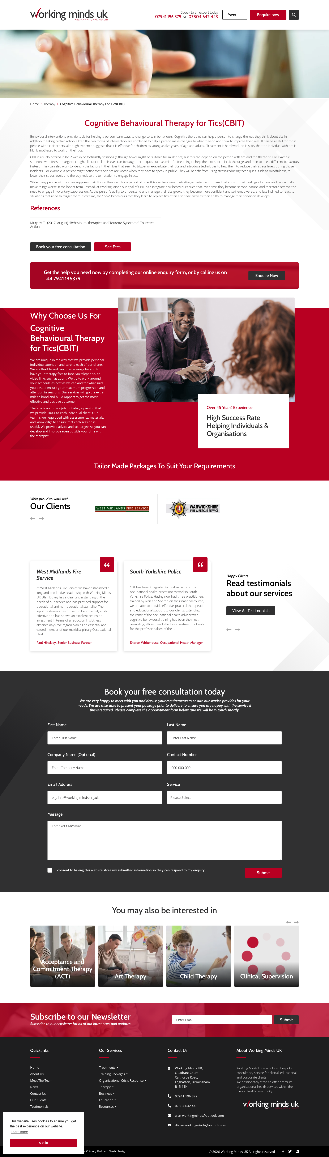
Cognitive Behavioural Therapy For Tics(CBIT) (92, 104)
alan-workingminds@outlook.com (199, 1115)
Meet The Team (41, 1080)
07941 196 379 (168, 16)
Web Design (118, 1151)
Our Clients (38, 1100)
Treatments (107, 1067)
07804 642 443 (203, 16)
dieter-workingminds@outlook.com (200, 1125)
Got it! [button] (43, 1142)
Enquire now (268, 14)
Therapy (49, 104)
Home (34, 104)
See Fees (132, 246)
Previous (228, 610)
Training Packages (112, 1074)
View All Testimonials (250, 591)
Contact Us (38, 1093)
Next (237, 610)
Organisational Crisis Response (121, 1080)
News (34, 1087)
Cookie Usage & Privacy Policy (84, 1151)
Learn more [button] (19, 1132)
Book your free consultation (41, 246)
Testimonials (39, 1106)
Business (105, 1093)
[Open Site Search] (294, 15)
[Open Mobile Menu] (234, 15)
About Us (37, 1074)
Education (106, 1100)
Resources (106, 1106)
